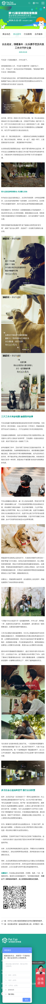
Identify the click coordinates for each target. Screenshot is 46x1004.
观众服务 (34, 984)
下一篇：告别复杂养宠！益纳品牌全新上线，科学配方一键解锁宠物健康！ (23, 924)
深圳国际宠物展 (8, 3)
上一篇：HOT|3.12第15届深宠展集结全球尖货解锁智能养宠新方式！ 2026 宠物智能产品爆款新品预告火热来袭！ (23, 921)
